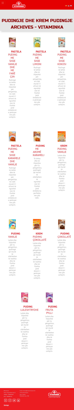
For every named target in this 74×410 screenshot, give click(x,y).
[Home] (54, 393)
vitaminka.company (24, 392)
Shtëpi (6, 405)
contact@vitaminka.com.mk (29, 390)
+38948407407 (11, 394)
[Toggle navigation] (2, 3)
